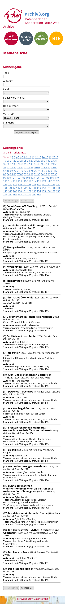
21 (11, 160)
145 (53, 187)
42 (28, 164)
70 (15, 170)
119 (44, 181)
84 (8, 174)
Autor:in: (8, 81)
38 (15, 164)
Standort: (8, 122)
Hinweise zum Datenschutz (32, 598)
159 (5, 194)
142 (39, 187)
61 (38, 167)
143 (44, 187)
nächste (27, 200)
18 (56, 157)
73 (25, 170)
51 (4, 167)
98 (55, 174)
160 (10, 194)
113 (15, 181)
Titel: (6, 72)
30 (42, 160)
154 (39, 191)
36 (8, 164)
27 (32, 160)
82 (55, 170)
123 (5, 184)
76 (35, 170)
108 (47, 177)
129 (34, 184)
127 (24, 184)
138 (20, 187)
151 (24, 191)
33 (52, 160)
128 (29, 184)
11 (33, 157)
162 (20, 194)
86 (15, 174)
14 (43, 157)
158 (58, 191)
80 (48, 170)
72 (21, 170)
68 (8, 170)
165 (34, 194)
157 (53, 191)
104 (28, 177)
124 (10, 184)
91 (32, 174)
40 (21, 164)
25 (25, 160)
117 (34, 181)
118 (39, 181)
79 (45, 170)
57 (25, 167)
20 (8, 160)
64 (48, 167)
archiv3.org (37, 13)
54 (15, 167)
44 (35, 164)
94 (42, 174)
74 (28, 170)
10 (29, 157)
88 (21, 174)
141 (34, 187)
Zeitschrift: (9, 114)
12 (36, 157)
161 (15, 194)
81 (52, 170)
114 (20, 181)
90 (28, 174)
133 (53, 184)
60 (35, 167)
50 (55, 164)
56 (21, 167)
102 (18, 177)
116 (29, 181)
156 (48, 191)
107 (42, 177)
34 (55, 160)
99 (4, 177)
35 (4, 164)
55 (18, 167)
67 (4, 170)
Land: (6, 89)
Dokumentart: (11, 106)
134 (58, 184)
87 (18, 174)
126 (20, 184)
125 (15, 184)
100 (9, 177)
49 (52, 164)
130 (39, 184)
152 (29, 191)
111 (5, 181)
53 (11, 167)
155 (44, 191)
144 (48, 187)
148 (10, 191)
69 (11, 170)
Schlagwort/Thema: (14, 97)
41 (25, 164)
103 (23, 177)
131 (44, 184)
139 (24, 187)
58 (28, 167)
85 (11, 174)
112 (10, 181)
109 (52, 177)
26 (28, 160)
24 (21, 160)
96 (48, 174)
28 (35, 160)
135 (5, 187)
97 (52, 174)
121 (53, 181)
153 (34, 191)
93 (38, 174)
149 (15, 191)
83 (4, 174)
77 (38, 170)
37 (11, 164)
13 (39, 157)
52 (8, 167)
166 (39, 194)
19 (4, 160)
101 (13, 177)
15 (46, 157)
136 (10, 187)
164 (29, 194)
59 (32, 167)
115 (24, 181)
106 (37, 177)
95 (45, 174)
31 (45, 160)
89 (25, 174)
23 (18, 160)
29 (38, 160)
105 (33, 177)
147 (5, 191)
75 (32, 170)
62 (42, 167)
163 (24, 194)
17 (53, 157)
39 (18, 164)
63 (45, 167)
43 (32, 164)
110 (57, 177)
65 (52, 167)
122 (58, 181)
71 (18, 170)
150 (20, 191)
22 (15, 160)
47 (45, 164)
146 (58, 187)
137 (15, 187)
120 (48, 181)
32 (48, 160)
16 (50, 157)
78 (42, 170)
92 (35, 174)
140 (29, 187)
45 (38, 164)
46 (42, 164)
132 (48, 184)
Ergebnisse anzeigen (26, 132)
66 (55, 167)
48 (48, 164)
